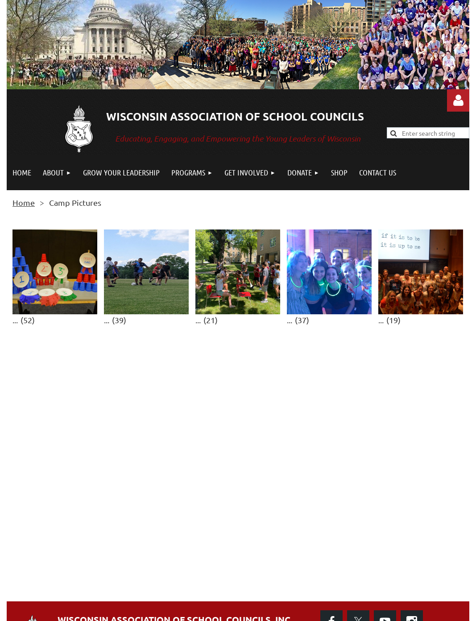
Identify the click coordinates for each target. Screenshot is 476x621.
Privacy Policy (351, 577)
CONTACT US (89, 576)
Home (23, 202)
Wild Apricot (363, 609)
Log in (458, 100)
